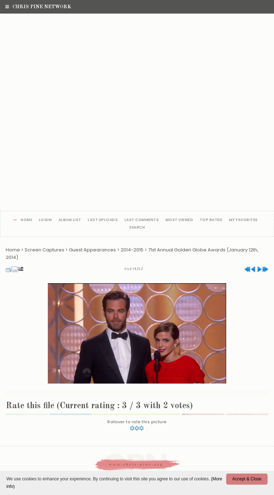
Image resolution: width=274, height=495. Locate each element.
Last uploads (103, 220)
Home (26, 220)
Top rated (211, 220)
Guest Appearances (92, 249)
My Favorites (243, 220)
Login (45, 220)
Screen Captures (44, 249)
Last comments (142, 220)
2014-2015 (132, 249)
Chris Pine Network (38, 6)
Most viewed (179, 220)
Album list (70, 220)
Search (137, 227)
